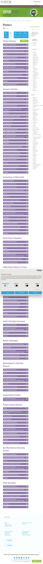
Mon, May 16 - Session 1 (6, 35)
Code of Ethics (7, 532)
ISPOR (21, 559)
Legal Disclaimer (25, 532)
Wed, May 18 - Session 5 (25, 35)
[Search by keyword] (35, 29)
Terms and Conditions (26, 535)
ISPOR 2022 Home (37, 1)
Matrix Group (27, 561)
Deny (8, 292)
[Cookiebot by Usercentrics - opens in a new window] (37, 270)
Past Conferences (13, 20)
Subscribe (9, 540)
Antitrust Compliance (9, 531)
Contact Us (24, 524)
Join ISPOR (9, 545)
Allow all (35, 292)
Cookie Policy (7, 533)
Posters (23, 20)
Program (18, 20)
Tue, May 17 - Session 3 (16, 35)
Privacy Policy (24, 533)
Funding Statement (26, 531)
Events (7, 20)
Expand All (24, 41)
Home (4, 20)
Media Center (7, 524)
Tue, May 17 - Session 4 (21, 35)
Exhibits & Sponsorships (26, 522)
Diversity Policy (8, 535)
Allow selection (21, 292)
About (6, 522)
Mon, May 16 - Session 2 (11, 35)
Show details (37, 289)
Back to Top (37, 561)
